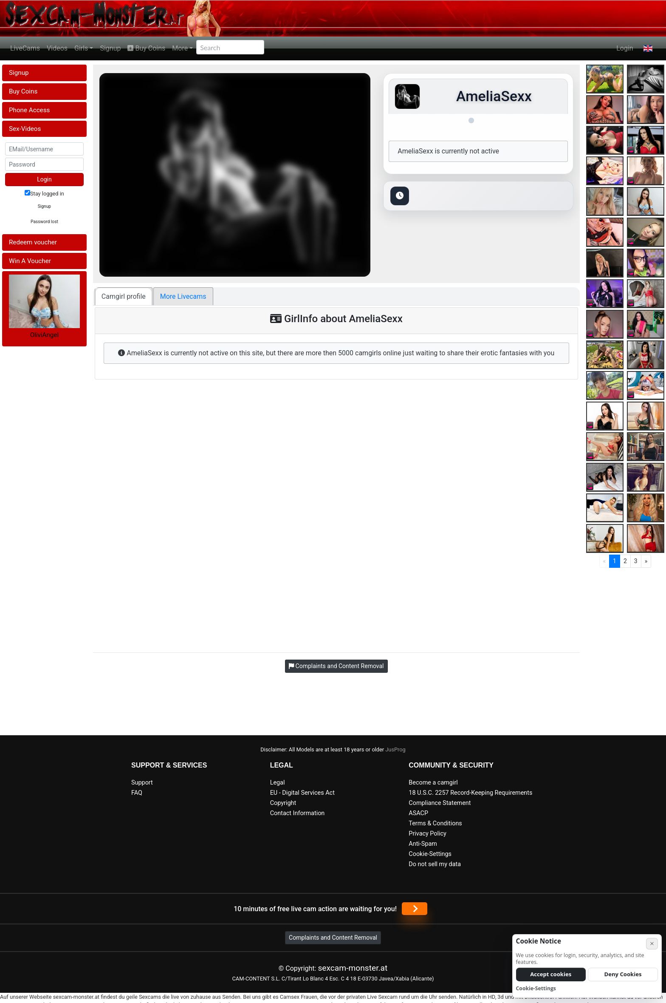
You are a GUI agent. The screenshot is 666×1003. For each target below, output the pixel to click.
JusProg (395, 749)
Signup (110, 48)
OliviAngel (44, 335)
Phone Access (29, 110)
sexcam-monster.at (352, 968)
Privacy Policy (427, 833)
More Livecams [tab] (183, 296)
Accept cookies (550, 974)
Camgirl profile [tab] (124, 296)
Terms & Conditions (435, 823)
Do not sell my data (435, 864)
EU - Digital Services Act (302, 792)
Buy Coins (146, 48)
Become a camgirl (433, 782)
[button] (648, 48)
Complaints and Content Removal (333, 937)
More (180, 48)
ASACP (418, 813)
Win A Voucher (30, 261)
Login (624, 48)
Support (142, 782)
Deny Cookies (623, 974)
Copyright (283, 803)
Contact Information (297, 813)
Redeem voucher (33, 242)
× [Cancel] (652, 943)
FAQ (136, 792)
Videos (57, 48)
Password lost (44, 221)
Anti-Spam (423, 843)
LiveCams (25, 48)
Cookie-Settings (430, 854)
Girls (81, 48)
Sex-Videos (25, 129)
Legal (277, 782)
